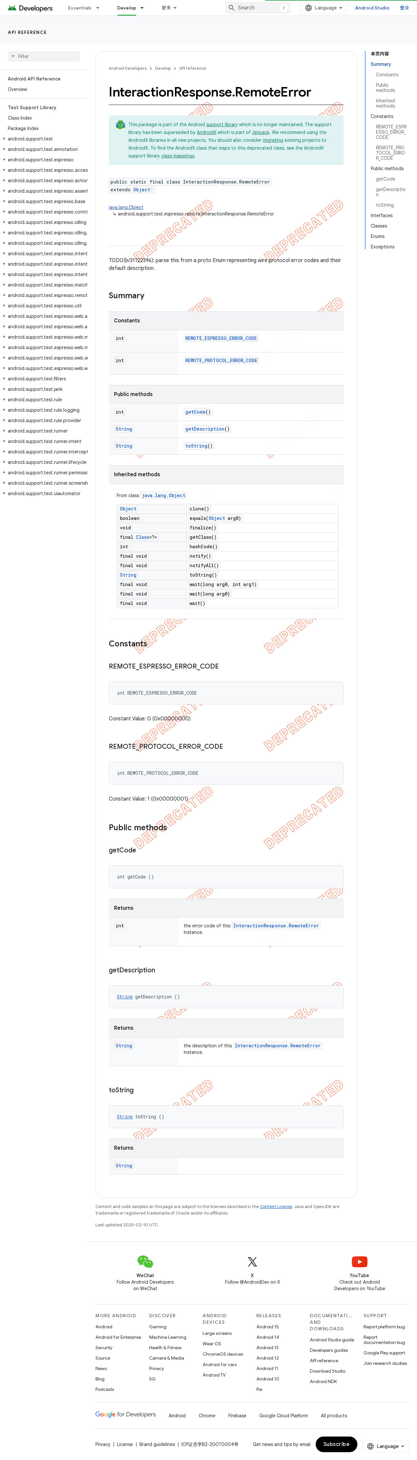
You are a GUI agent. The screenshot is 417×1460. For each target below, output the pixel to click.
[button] (42, 139)
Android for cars (220, 1364)
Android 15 (267, 1327)
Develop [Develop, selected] (127, 8)
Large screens (217, 1333)
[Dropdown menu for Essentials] (100, 8)
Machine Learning (167, 1337)
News (101, 1368)
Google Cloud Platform (283, 1416)
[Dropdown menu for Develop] (145, 8)
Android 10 (267, 1379)
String (124, 429)
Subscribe (337, 1444)
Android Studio (372, 8)
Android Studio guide (332, 1340)
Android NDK (323, 1381)
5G (152, 1379)
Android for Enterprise (118, 1337)
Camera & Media (166, 1358)
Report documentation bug (384, 1339)
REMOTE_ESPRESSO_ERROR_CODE (221, 338)
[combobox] (257, 8)
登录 (405, 8)
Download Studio (327, 1371)
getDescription (204, 429)
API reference (27, 32)
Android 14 (267, 1337)
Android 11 (267, 1368)
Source (102, 1358)
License (125, 1444)
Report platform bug (384, 1327)
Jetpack (260, 132)
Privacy (156, 1368)
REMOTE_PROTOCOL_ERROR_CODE (221, 360)
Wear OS (212, 1344)
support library (222, 124)
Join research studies (385, 1363)
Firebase (237, 1416)
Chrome (207, 1416)
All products (334, 1416)
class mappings (177, 156)
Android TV (214, 1375)
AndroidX (206, 132)
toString (196, 446)
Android (103, 1327)
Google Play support (384, 1353)
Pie (259, 1389)
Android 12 (267, 1358)
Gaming (157, 1327)
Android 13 (267, 1347)
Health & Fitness (165, 1347)
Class (142, 537)
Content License (276, 1206)
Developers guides (329, 1350)
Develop (163, 68)
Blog (100, 1379)
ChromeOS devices (223, 1354)
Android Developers (128, 68)
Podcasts (104, 1389)
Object (141, 189)
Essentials (80, 8)
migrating (273, 140)
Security (103, 1347)
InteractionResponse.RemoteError (276, 925)
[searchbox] (44, 56)
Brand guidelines (157, 1444)
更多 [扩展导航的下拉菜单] (166, 8)
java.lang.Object (126, 207)
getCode (195, 412)
